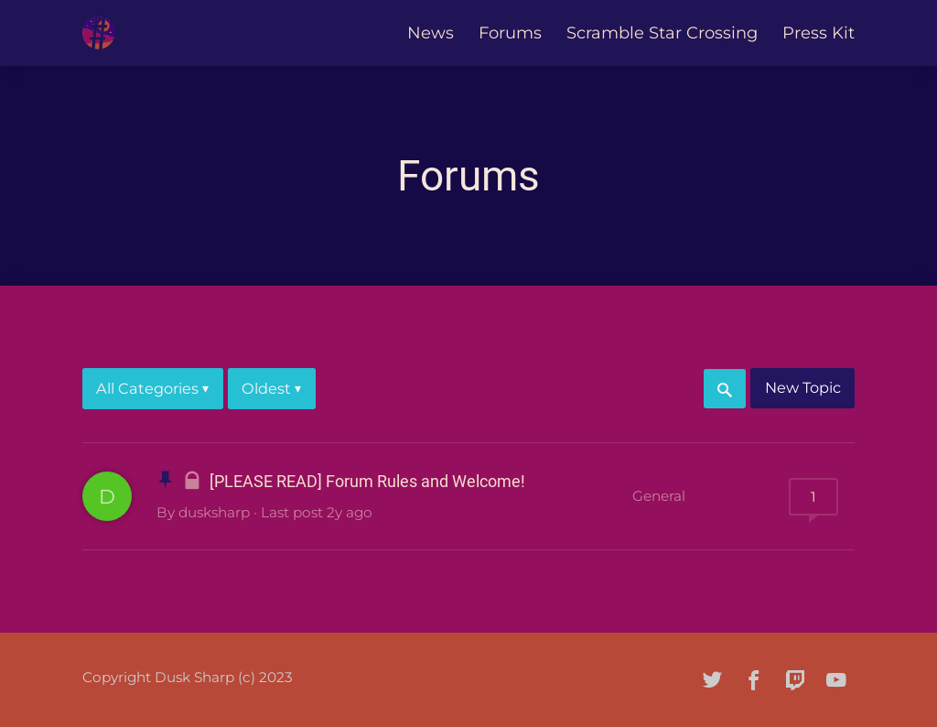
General (658, 496)
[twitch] (795, 679)
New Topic (803, 387)
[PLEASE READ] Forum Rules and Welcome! (367, 481)
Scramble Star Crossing (662, 33)
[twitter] (713, 679)
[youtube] (836, 679)
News (430, 33)
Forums (510, 33)
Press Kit (818, 33)
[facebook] (754, 679)
